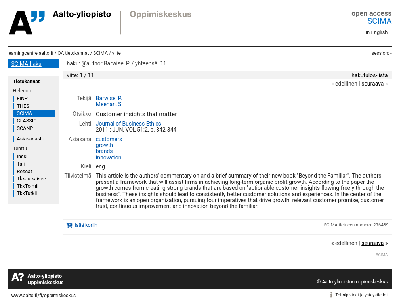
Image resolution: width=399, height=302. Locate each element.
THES (23, 106)
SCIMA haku (26, 64)
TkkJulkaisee (31, 179)
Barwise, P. (109, 98)
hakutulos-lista (369, 75)
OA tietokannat (73, 53)
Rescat (24, 171)
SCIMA (379, 21)
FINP (22, 98)
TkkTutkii (27, 193)
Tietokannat (26, 81)
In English (377, 32)
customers (109, 139)
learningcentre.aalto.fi (30, 53)
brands (104, 151)
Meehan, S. (109, 104)
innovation (109, 157)
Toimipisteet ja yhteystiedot (362, 295)
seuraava (372, 83)
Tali (21, 164)
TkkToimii (28, 186)
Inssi (22, 156)
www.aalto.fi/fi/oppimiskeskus (43, 295)
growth (104, 145)
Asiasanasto (30, 138)
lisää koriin (85, 225)
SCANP (25, 128)
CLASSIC (27, 121)
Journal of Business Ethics (128, 123)
